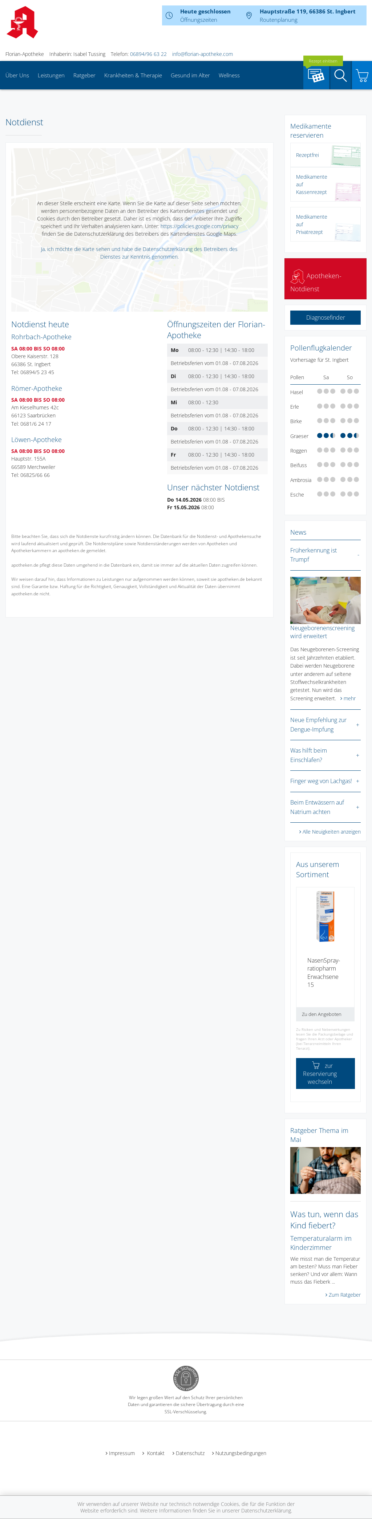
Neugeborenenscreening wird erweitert (322, 632)
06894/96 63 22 (148, 53)
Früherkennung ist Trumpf (313, 555)
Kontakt (155, 1453)
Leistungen (51, 75)
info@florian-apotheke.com (202, 53)
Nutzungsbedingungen (240, 1453)
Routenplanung (279, 19)
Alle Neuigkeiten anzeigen (332, 831)
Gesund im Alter (190, 75)
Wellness (229, 75)
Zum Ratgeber (345, 1294)
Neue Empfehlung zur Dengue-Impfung (318, 724)
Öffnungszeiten (198, 19)
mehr (350, 698)
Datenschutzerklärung (266, 1510)
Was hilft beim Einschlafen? (308, 755)
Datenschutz (190, 1453)
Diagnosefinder (325, 317)
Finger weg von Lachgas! (321, 781)
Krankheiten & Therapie (133, 75)
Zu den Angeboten (321, 1014)
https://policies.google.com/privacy (199, 226)
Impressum (122, 1453)
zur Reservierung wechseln (320, 1074)
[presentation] (301, 957)
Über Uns (17, 75)
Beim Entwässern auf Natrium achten (317, 807)
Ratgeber (84, 75)
